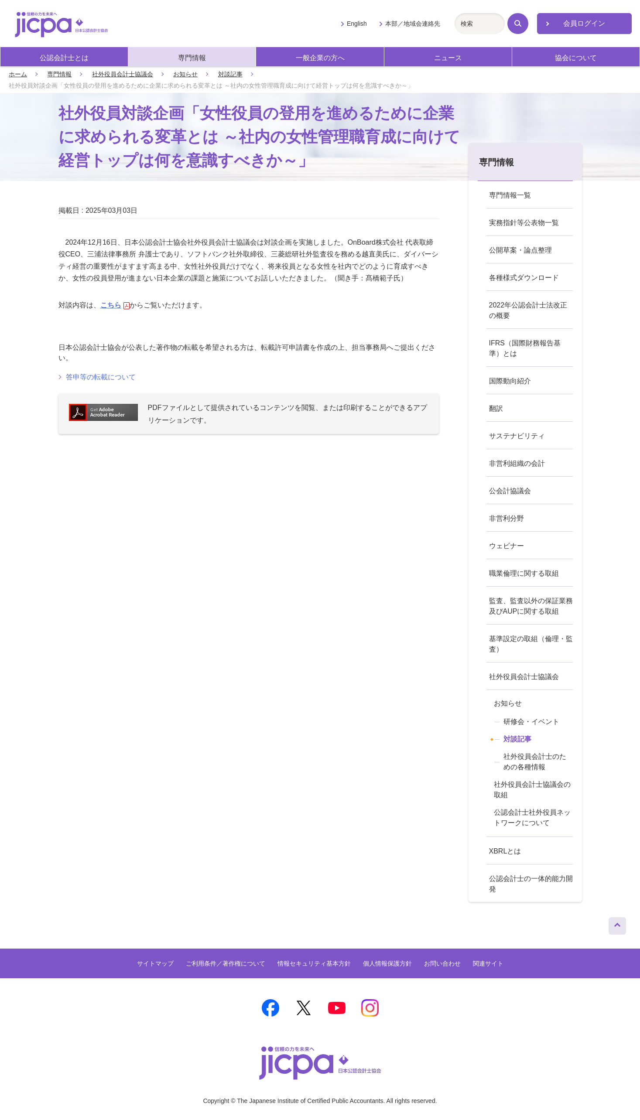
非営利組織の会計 (517, 463)
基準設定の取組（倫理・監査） (531, 644)
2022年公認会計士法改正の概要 (528, 310)
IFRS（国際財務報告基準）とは (525, 348)
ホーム (18, 74)
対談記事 (230, 74)
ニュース (448, 57)
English (357, 23)
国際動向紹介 (510, 381)
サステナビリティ (517, 436)
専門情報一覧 (510, 195)
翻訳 (496, 408)
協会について (576, 57)
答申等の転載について (101, 377)
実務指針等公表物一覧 (524, 222)
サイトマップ (155, 963)
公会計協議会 (510, 491)
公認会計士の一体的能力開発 (531, 884)
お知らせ (185, 74)
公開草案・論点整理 (520, 250)
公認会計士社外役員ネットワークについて (532, 817)
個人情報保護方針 (387, 963)
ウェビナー (506, 546)
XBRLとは (505, 851)
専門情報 (192, 57)
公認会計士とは (64, 57)
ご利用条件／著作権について (225, 963)
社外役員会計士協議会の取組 (532, 790)
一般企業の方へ (320, 57)
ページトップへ (617, 923)
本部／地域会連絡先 (412, 23)
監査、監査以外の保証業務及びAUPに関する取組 (531, 606)
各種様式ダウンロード (524, 277)
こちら (115, 305)
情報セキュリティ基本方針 (314, 963)
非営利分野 (506, 518)
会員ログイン (584, 23)
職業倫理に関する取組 (524, 573)
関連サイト (488, 963)
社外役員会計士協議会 (122, 74)
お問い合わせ (442, 963)
